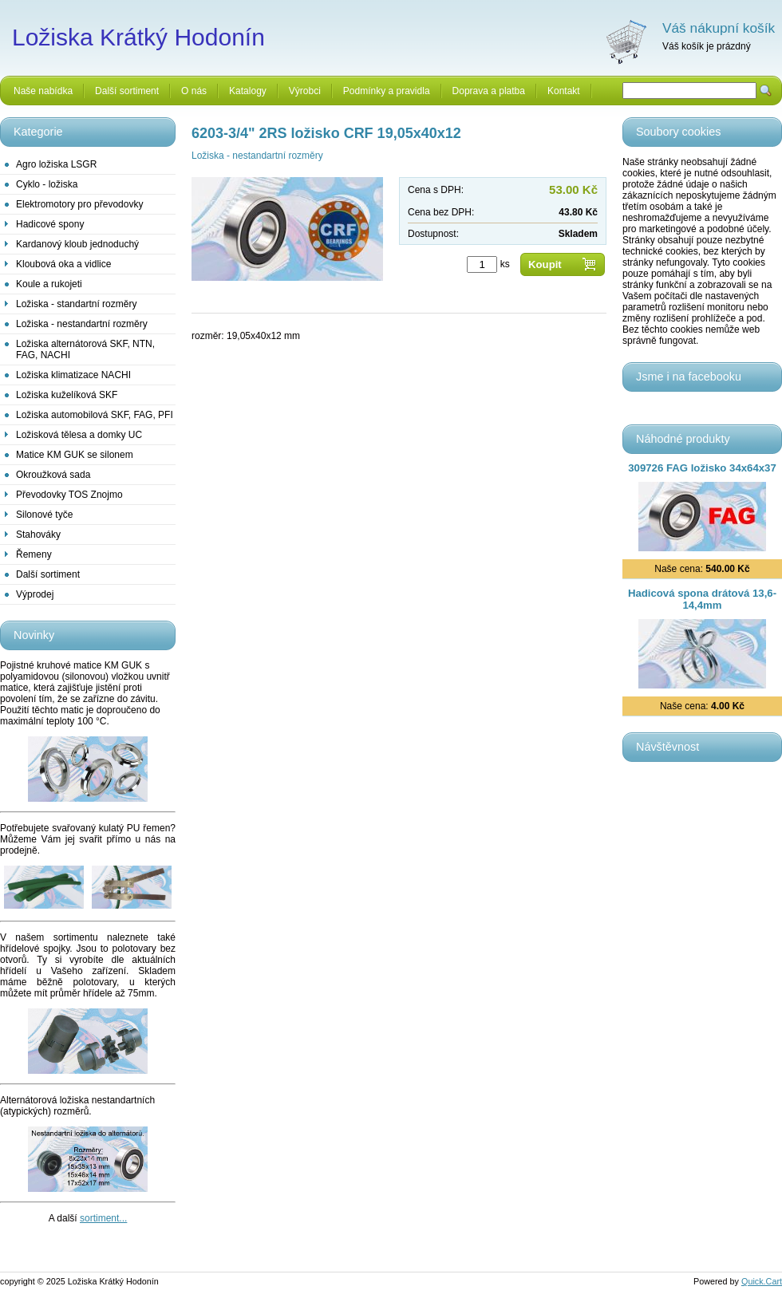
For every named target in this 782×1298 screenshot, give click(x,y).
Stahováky (38, 534)
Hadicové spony (50, 224)
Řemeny (34, 554)
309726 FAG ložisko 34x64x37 (702, 468)
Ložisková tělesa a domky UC (79, 434)
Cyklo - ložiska (46, 184)
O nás (194, 91)
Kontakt (563, 91)
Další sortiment (127, 91)
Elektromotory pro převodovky (79, 204)
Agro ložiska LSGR (56, 164)
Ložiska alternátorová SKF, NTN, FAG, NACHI (85, 349)
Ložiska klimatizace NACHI (73, 375)
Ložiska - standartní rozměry (76, 304)
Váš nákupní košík (718, 28)
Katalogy (248, 91)
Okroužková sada (53, 474)
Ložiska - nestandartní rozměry (82, 323)
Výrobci (305, 91)
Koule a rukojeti (49, 284)
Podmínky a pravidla (386, 91)
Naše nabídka (43, 91)
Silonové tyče (44, 514)
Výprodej (34, 594)
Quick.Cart (761, 1281)
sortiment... (103, 1218)
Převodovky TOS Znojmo (69, 494)
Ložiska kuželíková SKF (66, 394)
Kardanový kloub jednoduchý (77, 244)
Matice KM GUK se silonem (74, 454)
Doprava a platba (488, 91)
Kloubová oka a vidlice (63, 264)
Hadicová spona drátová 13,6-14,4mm (702, 599)
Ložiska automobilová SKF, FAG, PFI (94, 414)
